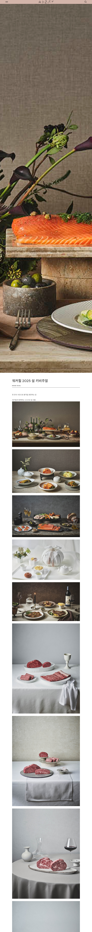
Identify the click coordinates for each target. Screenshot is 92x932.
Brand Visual (16, 385)
